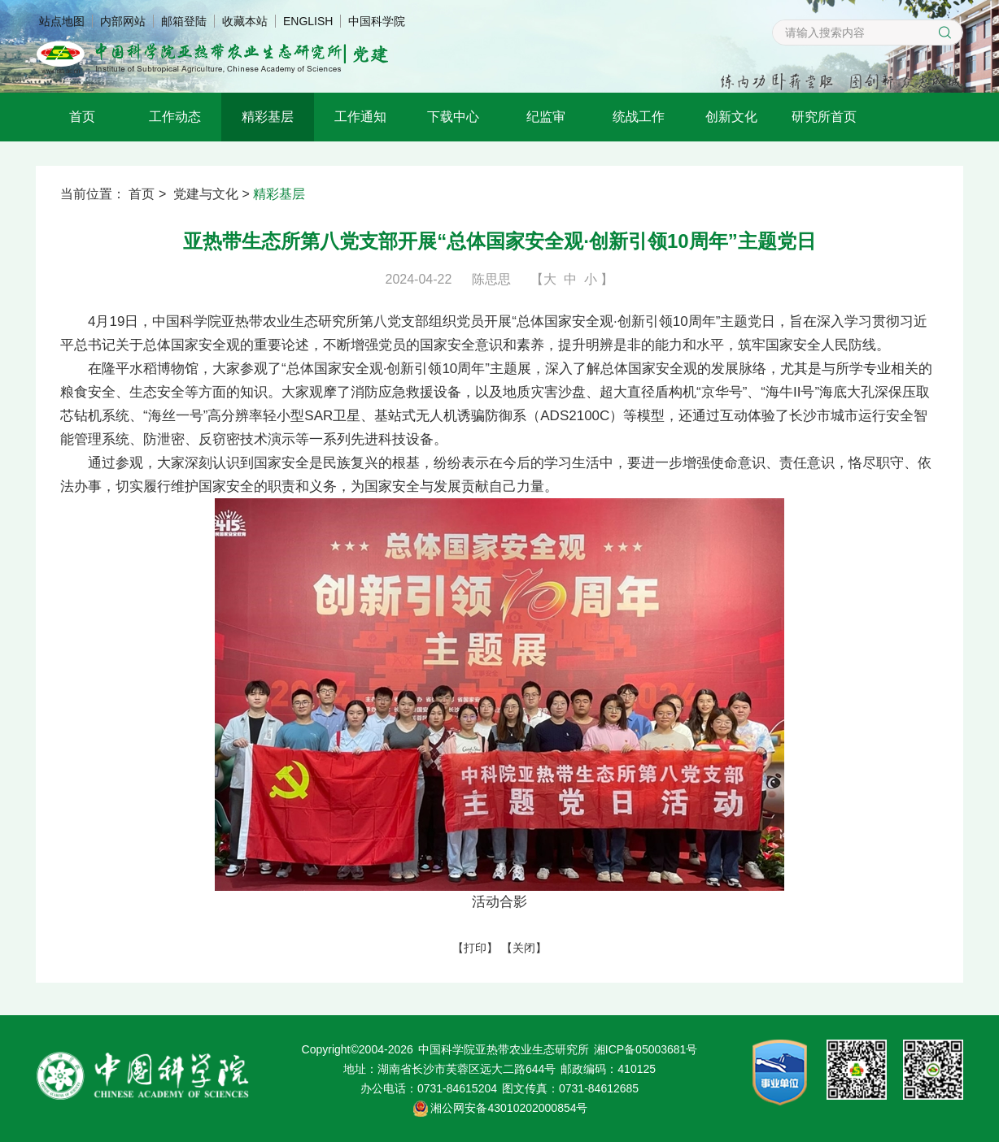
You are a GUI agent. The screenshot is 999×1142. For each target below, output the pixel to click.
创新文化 (731, 117)
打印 (475, 947)
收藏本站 (245, 21)
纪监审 (545, 117)
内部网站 (123, 21)
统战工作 (639, 117)
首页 (82, 117)
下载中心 (453, 117)
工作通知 (360, 117)
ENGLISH (308, 21)
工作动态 (175, 117)
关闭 (524, 947)
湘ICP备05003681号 (646, 1049)
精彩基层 (268, 117)
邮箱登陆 (184, 21)
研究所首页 (824, 117)
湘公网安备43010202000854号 (508, 1107)
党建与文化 (205, 194)
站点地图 (62, 21)
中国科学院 (376, 21)
